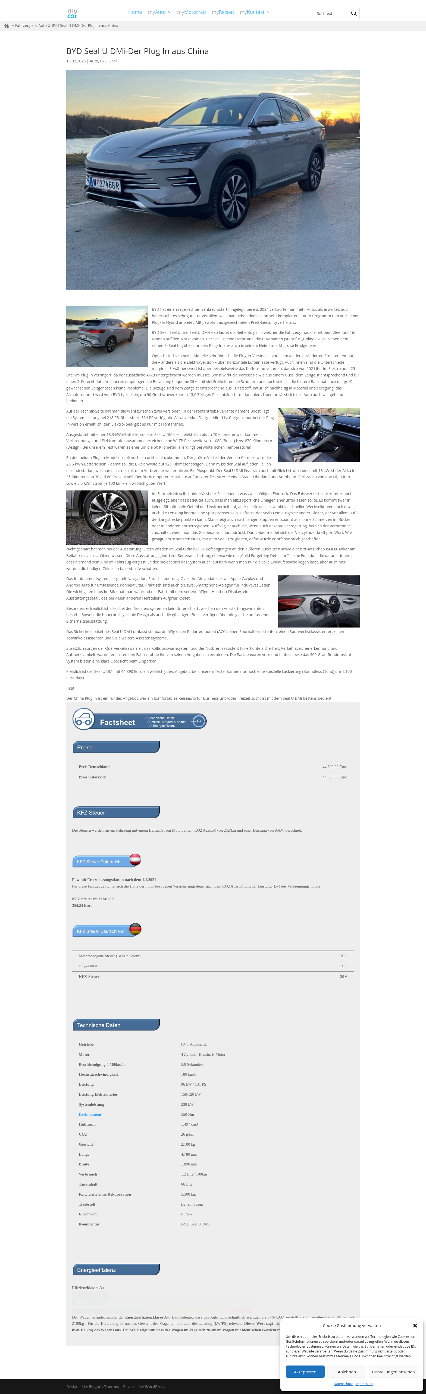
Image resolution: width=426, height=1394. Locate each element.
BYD (104, 61)
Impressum (363, 1384)
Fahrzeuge (24, 25)
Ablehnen (347, 1371)
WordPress (155, 1386)
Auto (42, 25)
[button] (415, 1325)
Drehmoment (90, 1114)
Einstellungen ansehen (393, 1371)
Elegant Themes (104, 1386)
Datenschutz (343, 1384)
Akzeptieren (305, 1371)
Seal (113, 61)
